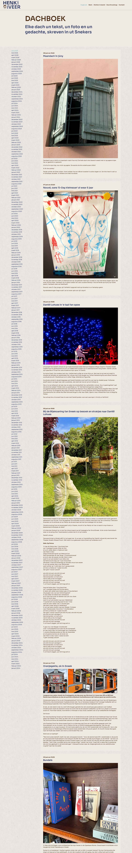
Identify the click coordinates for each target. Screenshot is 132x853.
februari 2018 (15, 280)
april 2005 (15, 634)
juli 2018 (14, 269)
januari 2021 (15, 200)
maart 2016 (15, 333)
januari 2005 (15, 641)
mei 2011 (14, 466)
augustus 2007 (16, 569)
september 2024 (17, 99)
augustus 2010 (16, 487)
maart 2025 (15, 85)
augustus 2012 (16, 432)
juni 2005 (14, 629)
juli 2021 (14, 186)
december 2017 (16, 285)
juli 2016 (14, 324)
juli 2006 (14, 599)
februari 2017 (15, 308)
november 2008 (16, 535)
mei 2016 (14, 328)
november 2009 (17, 507)
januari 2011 (15, 475)
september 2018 (16, 264)
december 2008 (17, 533)
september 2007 (17, 567)
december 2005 (17, 615)
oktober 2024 (16, 96)
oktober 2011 (15, 455)
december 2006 (17, 588)
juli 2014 (14, 379)
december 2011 (16, 450)
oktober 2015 (15, 344)
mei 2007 (14, 576)
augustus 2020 (16, 211)
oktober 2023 (16, 124)
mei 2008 (14, 549)
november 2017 (16, 287)
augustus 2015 (16, 349)
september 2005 (17, 622)
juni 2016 (14, 326)
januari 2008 (15, 558)
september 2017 (16, 292)
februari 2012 (15, 445)
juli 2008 (14, 544)
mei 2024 (14, 108)
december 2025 (16, 64)
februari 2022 (16, 170)
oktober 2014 (16, 372)
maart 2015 (15, 360)
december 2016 (16, 312)
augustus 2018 (16, 266)
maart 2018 (15, 278)
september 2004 (17, 650)
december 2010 (16, 478)
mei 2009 (14, 521)
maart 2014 (15, 388)
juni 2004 (14, 657)
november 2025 (16, 67)
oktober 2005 (16, 620)
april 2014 (14, 386)
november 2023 (16, 122)
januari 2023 (15, 145)
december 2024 (16, 92)
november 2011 (16, 452)
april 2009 (15, 524)
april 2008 (15, 551)
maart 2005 (15, 636)
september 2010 (17, 484)
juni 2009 (14, 519)
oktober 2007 (16, 565)
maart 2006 (15, 608)
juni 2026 (14, 51)
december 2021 (16, 175)
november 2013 (16, 397)
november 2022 (16, 149)
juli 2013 (14, 406)
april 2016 (14, 331)
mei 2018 (14, 273)
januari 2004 (15, 668)
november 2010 (16, 480)
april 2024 (14, 110)
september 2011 (16, 457)
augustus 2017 (16, 294)
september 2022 (17, 154)
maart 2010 (15, 498)
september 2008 (17, 540)
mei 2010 (14, 494)
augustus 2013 (16, 404)
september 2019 (17, 237)
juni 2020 (14, 216)
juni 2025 (14, 78)
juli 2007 (14, 572)
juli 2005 (14, 627)
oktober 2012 (15, 427)
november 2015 (16, 342)
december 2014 (16, 367)
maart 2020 (15, 223)
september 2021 (16, 181)
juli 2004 (14, 654)
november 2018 (16, 259)
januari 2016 (15, 338)
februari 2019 (15, 253)
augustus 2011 (16, 459)
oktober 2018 (15, 262)
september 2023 (17, 126)
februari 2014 (15, 390)
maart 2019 (15, 250)
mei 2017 (14, 301)
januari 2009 (15, 530)
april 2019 (14, 248)
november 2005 (16, 618)
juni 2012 (14, 436)
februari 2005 (16, 638)
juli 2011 (14, 462)
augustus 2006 (16, 597)
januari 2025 (15, 90)
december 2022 (16, 147)
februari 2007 (16, 583)
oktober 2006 (16, 592)
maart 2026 (15, 57)
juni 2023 (14, 133)
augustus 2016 (16, 321)
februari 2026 (16, 60)
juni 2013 (14, 409)
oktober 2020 (16, 207)
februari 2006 (16, 611)
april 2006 (15, 606)
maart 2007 (15, 581)
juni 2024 (14, 106)
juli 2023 (14, 131)
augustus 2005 (16, 625)
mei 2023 (14, 135)
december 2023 (16, 119)
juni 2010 (14, 491)
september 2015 (16, 347)
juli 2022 (14, 158)
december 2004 (17, 643)
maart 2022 (15, 168)
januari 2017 (15, 310)
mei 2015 (14, 356)
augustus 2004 (16, 652)
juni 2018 (14, 271)
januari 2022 (15, 172)
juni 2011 (14, 464)
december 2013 (16, 395)
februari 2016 (15, 335)
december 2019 (16, 230)
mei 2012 (14, 439)
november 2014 (16, 370)
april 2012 (14, 441)
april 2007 (15, 579)
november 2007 (16, 563)
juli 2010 (14, 489)
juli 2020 (14, 214)
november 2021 (16, 177)
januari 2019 (15, 255)
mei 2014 (14, 383)
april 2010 (14, 496)
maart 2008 (15, 553)
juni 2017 (14, 298)
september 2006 (17, 595)
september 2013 (16, 402)
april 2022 (14, 165)
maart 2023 (15, 140)
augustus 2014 (16, 377)
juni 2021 (14, 188)
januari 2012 (15, 448)
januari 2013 (15, 420)
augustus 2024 (16, 101)
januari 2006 (15, 613)
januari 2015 (15, 365)
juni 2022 (14, 161)
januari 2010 (15, 503)
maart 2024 (15, 113)
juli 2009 (14, 517)
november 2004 (17, 645)
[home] (11, 5)
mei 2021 (14, 191)
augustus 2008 (16, 542)
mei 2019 (14, 246)
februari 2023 (16, 142)
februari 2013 (15, 418)
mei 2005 (14, 631)
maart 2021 (15, 195)
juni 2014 (14, 381)
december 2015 (16, 340)
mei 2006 (14, 604)
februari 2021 (15, 197)
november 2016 (16, 315)
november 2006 (16, 590)
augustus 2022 (16, 156)
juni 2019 (14, 243)
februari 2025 (16, 87)
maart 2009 (15, 526)
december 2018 (16, 257)
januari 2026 (15, 62)
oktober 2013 (15, 400)
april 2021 (14, 193)
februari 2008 (16, 556)
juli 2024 (14, 103)
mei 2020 (14, 218)
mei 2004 (14, 659)
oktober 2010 (16, 482)
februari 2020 (16, 225)
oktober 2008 (16, 537)
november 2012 (16, 425)
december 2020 (17, 202)
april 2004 (15, 661)
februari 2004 (16, 666)
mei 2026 (14, 53)
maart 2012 (15, 443)
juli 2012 (14, 434)
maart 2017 (15, 305)
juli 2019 (14, 241)
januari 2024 (15, 117)
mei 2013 (14, 411)
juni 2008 (14, 546)
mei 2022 (14, 163)
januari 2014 (15, 393)
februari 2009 (16, 528)
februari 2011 (15, 473)
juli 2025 (14, 76)
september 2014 (17, 374)
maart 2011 (15, 471)
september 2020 (17, 209)
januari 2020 (15, 227)
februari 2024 (16, 115)
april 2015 (14, 358)
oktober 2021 (15, 179)
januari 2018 (15, 282)
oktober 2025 (16, 69)
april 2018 (14, 276)
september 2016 (16, 319)
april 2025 (14, 83)
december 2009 (17, 505)
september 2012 (16, 429)
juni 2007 (14, 574)
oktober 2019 (16, 234)
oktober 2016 (15, 317)
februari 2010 (16, 501)
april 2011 (14, 468)
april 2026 (14, 55)
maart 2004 (15, 664)
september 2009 (17, 512)
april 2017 (14, 303)
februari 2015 (15, 363)
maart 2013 (15, 416)
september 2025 (17, 71)
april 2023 (14, 138)
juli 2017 (14, 296)
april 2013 (14, 413)
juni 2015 (14, 354)
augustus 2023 (16, 129)
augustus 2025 (16, 73)
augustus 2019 (16, 239)
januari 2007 (15, 585)
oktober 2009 (16, 510)
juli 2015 (14, 351)
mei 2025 (14, 80)
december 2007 (17, 560)
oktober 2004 (16, 647)
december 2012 (16, 422)
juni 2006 (14, 602)
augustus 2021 (16, 184)
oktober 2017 (15, 289)
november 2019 (16, 232)
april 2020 (15, 220)
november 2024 (16, 94)
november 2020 (16, 204)
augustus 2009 (16, 514)
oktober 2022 (16, 152)
